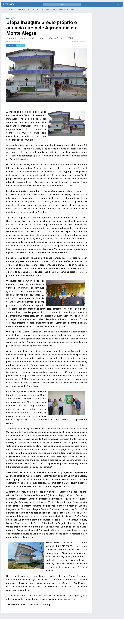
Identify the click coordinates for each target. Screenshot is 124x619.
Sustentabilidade (24, 9)
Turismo (12, 9)
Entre (118, 4)
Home (5, 9)
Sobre (73, 9)
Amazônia (35, 9)
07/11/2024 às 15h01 (79, 41)
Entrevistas (63, 9)
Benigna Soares (14, 41)
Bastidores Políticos (49, 9)
